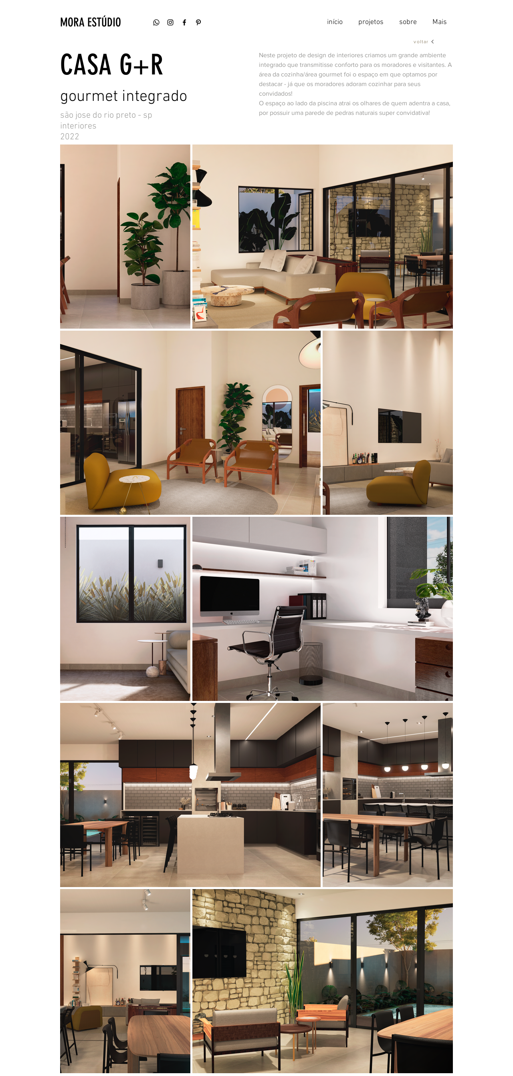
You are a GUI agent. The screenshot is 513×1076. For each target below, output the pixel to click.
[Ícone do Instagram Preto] (170, 22)
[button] (106, 22)
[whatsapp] (156, 22)
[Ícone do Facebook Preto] (184, 22)
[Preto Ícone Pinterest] (198, 22)
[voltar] (424, 42)
